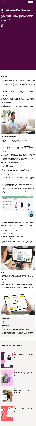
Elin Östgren (3, 27)
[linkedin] (34, 421)
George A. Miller (27, 113)
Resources (5, 6)
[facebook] (32, 421)
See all (2, 316)
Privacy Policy (3, 421)
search (7, 132)
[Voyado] (4, 2)
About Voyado (4, 407)
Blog (8, 6)
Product (2, 404)
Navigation (11, 144)
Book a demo (31, 1)
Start (1, 6)
